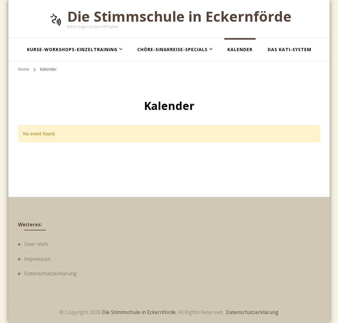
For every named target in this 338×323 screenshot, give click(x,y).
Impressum (37, 258)
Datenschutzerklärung (50, 273)
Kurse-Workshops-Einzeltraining (72, 49)
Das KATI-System (289, 49)
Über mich (36, 244)
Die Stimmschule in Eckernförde (179, 16)
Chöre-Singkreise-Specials (172, 49)
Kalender (239, 49)
